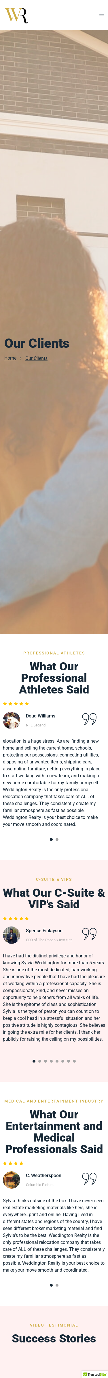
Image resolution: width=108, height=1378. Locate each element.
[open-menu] (100, 15)
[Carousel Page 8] (74, 1061)
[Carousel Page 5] (57, 1061)
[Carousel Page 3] (45, 1061)
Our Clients (36, 358)
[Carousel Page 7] (68, 1061)
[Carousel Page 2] (57, 839)
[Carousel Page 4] (51, 1061)
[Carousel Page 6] (62, 1061)
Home (13, 358)
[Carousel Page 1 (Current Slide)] (51, 839)
